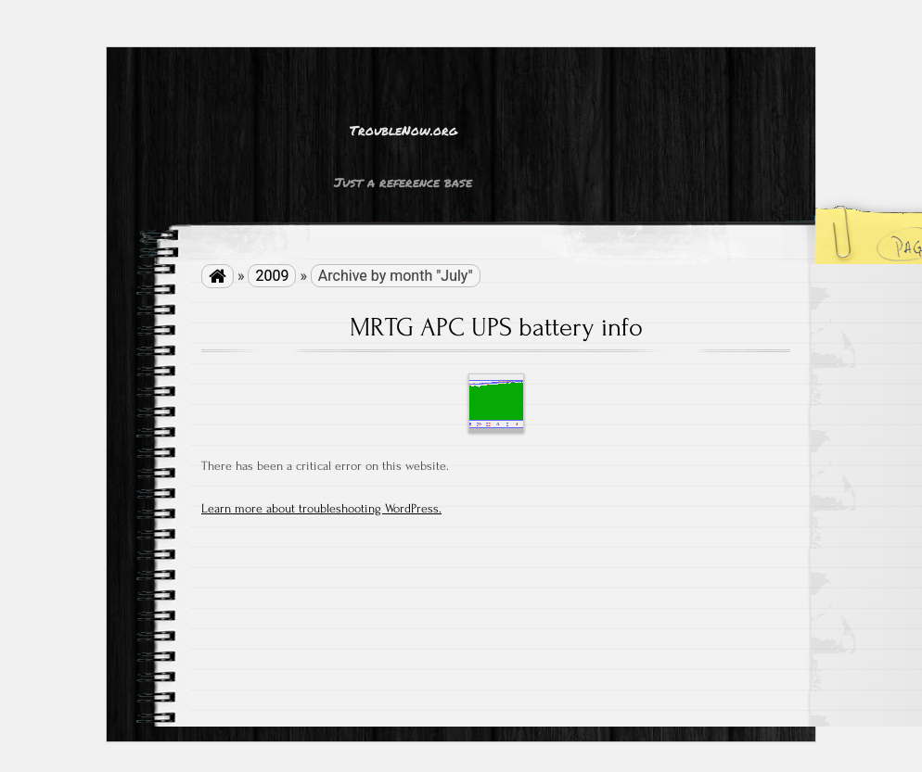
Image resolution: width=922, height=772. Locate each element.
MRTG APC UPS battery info (496, 327)
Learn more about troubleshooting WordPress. (321, 508)
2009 (271, 276)
